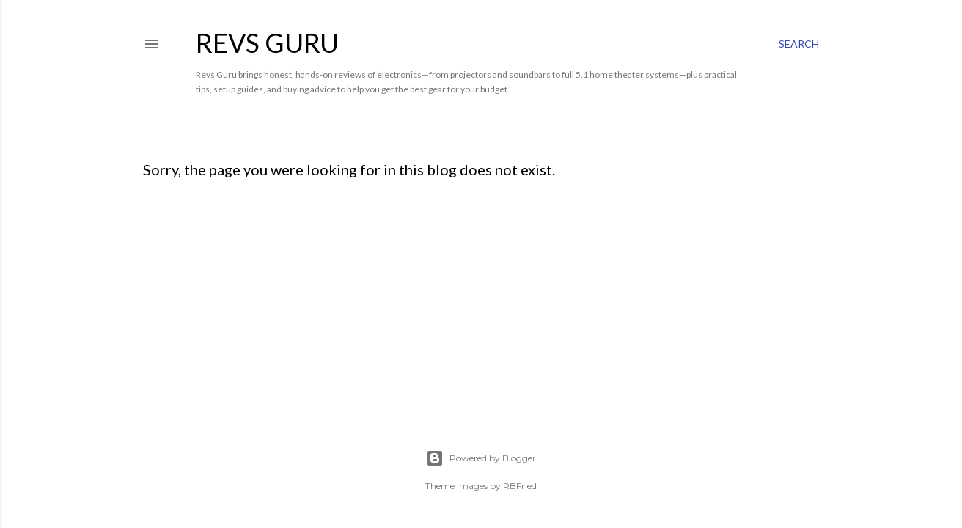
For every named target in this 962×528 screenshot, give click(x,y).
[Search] (799, 44)
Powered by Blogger (481, 458)
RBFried (520, 485)
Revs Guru (267, 42)
